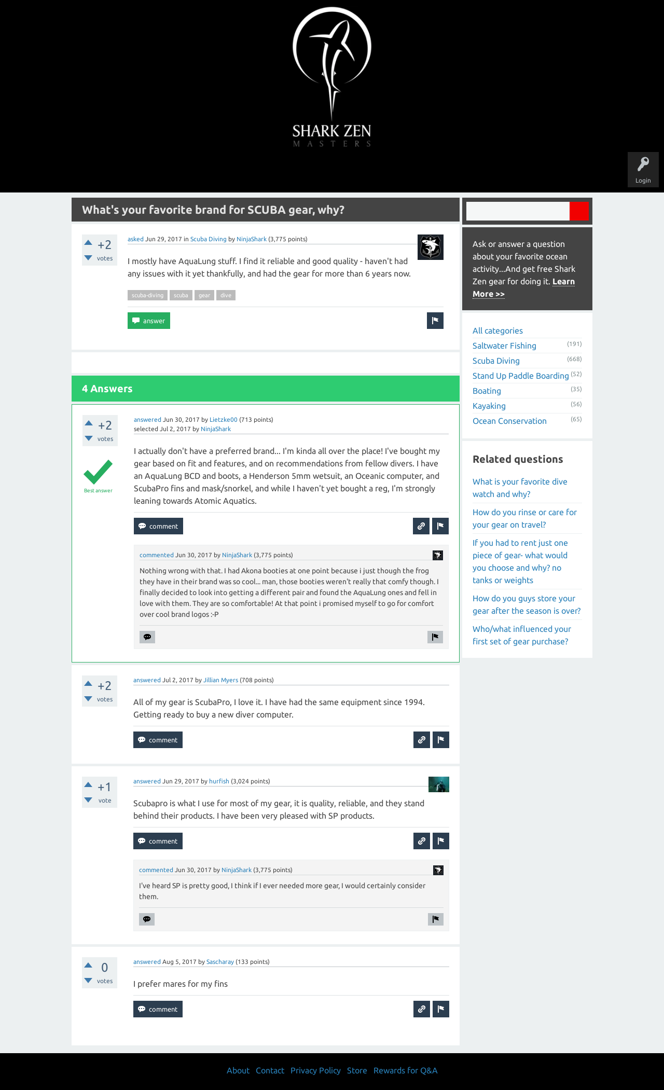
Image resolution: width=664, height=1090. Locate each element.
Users (332, 172)
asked (136, 239)
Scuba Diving (208, 239)
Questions (216, 172)
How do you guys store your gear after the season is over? (526, 604)
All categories (498, 330)
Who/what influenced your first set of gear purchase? (522, 635)
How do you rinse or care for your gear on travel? (525, 518)
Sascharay (220, 961)
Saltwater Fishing (504, 345)
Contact (270, 1070)
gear (204, 295)
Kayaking (489, 405)
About (419, 172)
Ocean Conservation (510, 420)
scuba (181, 295)
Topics (299, 172)
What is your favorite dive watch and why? (520, 488)
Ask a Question (375, 172)
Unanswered (260, 172)
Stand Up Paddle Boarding (521, 375)
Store (451, 172)
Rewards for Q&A (406, 1070)
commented (157, 554)
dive (225, 295)
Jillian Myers (220, 680)
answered (147, 419)
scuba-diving (147, 295)
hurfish (219, 781)
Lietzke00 (224, 419)
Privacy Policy (315, 1070)
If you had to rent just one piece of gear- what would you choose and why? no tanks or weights (520, 561)
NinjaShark (252, 239)
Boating (487, 390)
